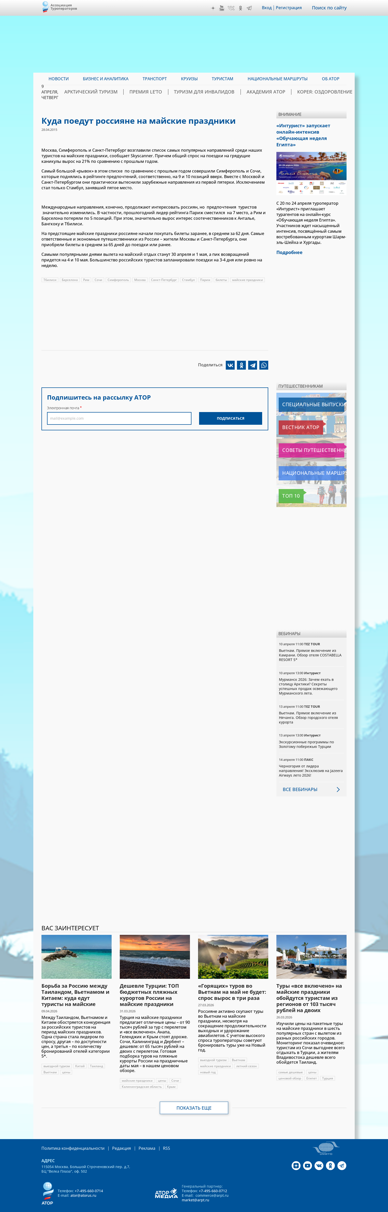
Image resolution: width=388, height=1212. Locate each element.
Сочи (98, 280)
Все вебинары (298, 779)
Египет (311, 1069)
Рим (86, 280)
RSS (154, 1138)
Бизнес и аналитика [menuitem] (105, 79)
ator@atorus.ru (83, 1185)
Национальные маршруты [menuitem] (278, 79)
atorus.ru (299, 1207)
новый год (208, 1063)
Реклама (136, 1138)
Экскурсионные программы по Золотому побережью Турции (306, 734)
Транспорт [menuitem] (155, 79)
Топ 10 (286, 486)
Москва (140, 280)
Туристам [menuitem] (222, 79)
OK (244, 8)
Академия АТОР (272, 92)
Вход (270, 8)
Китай (80, 1056)
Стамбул (188, 280)
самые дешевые (290, 1063)
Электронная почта (63, 407)
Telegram (252, 8)
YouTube (225, 8)
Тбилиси (49, 280)
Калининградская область (142, 1077)
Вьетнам (50, 1063)
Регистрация (292, 8)
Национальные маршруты (305, 464)
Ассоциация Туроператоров (64, 7)
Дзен (216, 8)
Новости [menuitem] (59, 79)
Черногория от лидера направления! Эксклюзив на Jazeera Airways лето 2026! (311, 761)
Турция (327, 1069)
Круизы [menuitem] (189, 79)
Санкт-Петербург (164, 280)
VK (234, 8)
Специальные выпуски (302, 395)
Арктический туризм (125, 92)
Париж (205, 280)
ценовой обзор (289, 1069)
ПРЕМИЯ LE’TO (172, 92)
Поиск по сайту (331, 8)
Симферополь (118, 280)
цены (66, 1063)
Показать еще (194, 1098)
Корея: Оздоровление (322, 92)
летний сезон (246, 1056)
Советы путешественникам (306, 441)
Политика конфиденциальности (69, 1138)
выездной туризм (56, 1056)
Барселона (70, 280)
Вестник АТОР (293, 418)
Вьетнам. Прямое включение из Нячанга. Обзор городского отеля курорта (308, 708)
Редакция (113, 1138)
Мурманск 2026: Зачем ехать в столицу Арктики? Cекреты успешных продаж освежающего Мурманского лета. (308, 677)
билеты (221, 280)
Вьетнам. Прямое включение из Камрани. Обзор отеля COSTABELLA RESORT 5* (310, 646)
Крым (171, 1077)
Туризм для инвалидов (221, 92)
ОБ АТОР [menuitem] (330, 79)
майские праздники (247, 280)
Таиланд (96, 1056)
